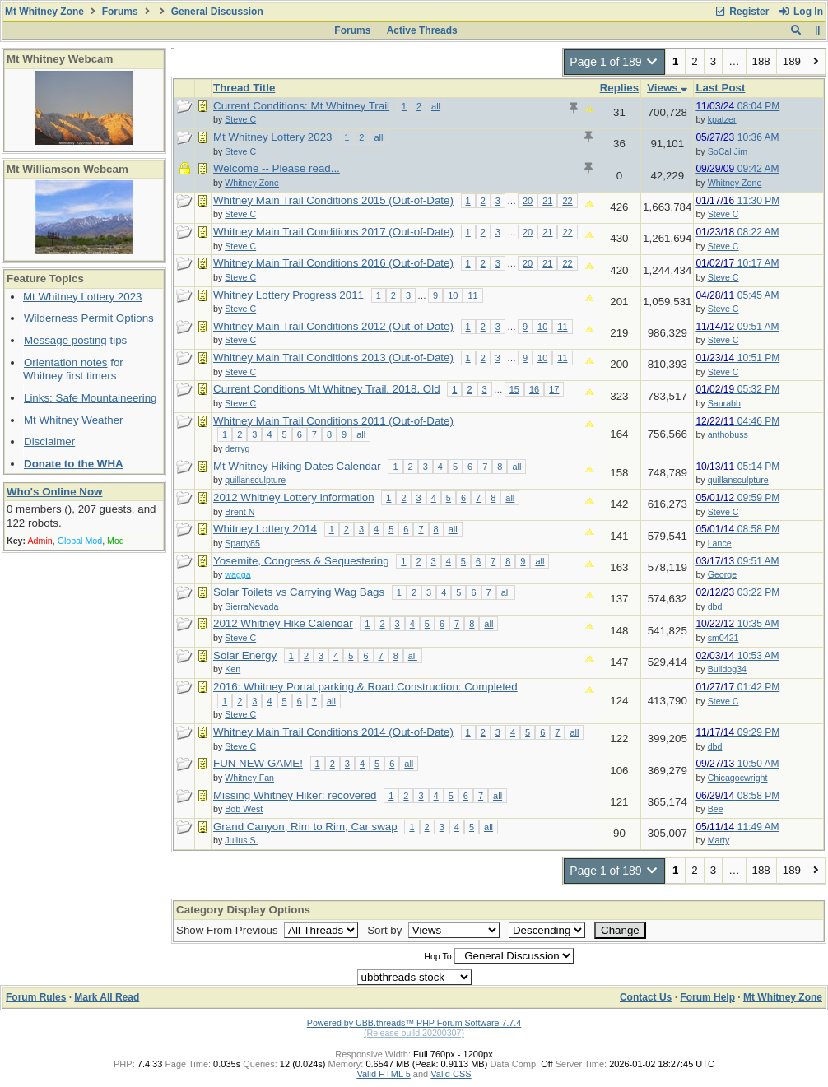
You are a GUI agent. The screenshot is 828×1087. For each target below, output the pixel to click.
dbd (715, 606)
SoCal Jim (728, 151)
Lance (720, 543)
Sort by (386, 930)
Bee (715, 809)
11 (472, 295)
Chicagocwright (738, 778)
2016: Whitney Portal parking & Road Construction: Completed (365, 687)
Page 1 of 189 (614, 61)
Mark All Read (106, 997)
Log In (801, 11)
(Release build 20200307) (414, 1033)
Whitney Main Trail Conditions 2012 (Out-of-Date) (333, 326)
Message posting (65, 340)
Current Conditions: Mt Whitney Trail (301, 106)
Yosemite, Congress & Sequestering (301, 561)
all (435, 106)
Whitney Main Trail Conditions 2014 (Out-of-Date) (333, 732)
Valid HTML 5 (383, 1074)
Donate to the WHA (73, 464)
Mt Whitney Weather (73, 420)
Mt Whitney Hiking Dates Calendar (297, 466)
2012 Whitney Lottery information (293, 497)
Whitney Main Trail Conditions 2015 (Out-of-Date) (333, 200)
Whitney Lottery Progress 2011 (288, 295)
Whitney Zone (735, 183)
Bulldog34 (727, 669)
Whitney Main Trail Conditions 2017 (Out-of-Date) (333, 231)
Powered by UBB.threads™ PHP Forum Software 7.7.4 (414, 1023)
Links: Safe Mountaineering (90, 398)
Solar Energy (245, 655)
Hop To (438, 956)
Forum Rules (36, 997)
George (722, 574)
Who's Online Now (54, 491)
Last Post (720, 87)
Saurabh (724, 403)
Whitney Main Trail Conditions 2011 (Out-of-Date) (333, 421)
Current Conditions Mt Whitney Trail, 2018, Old (326, 389)
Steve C (723, 214)
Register (741, 11)
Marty (719, 840)
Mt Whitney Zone (44, 11)
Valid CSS (450, 1074)
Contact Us (646, 997)
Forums (120, 11)
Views (667, 87)
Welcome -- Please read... (276, 168)
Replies (619, 87)
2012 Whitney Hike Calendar (283, 623)
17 (554, 389)
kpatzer (722, 119)
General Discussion (217, 11)
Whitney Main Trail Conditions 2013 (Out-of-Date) (333, 357)
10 (453, 295)
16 (534, 389)
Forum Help (707, 997)
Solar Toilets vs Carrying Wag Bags (298, 592)
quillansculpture (738, 480)
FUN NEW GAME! (258, 763)
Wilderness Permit (68, 318)
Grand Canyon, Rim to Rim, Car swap (305, 826)
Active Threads (422, 30)
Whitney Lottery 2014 (265, 529)
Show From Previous (228, 930)
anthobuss (728, 434)
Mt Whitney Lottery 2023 (82, 296)
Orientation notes (66, 362)
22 (567, 201)
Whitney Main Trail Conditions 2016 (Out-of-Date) (333, 263)
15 (514, 389)
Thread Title (244, 87)
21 (547, 201)
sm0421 (723, 638)
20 (528, 201)
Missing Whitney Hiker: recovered (295, 795)
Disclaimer (49, 441)
